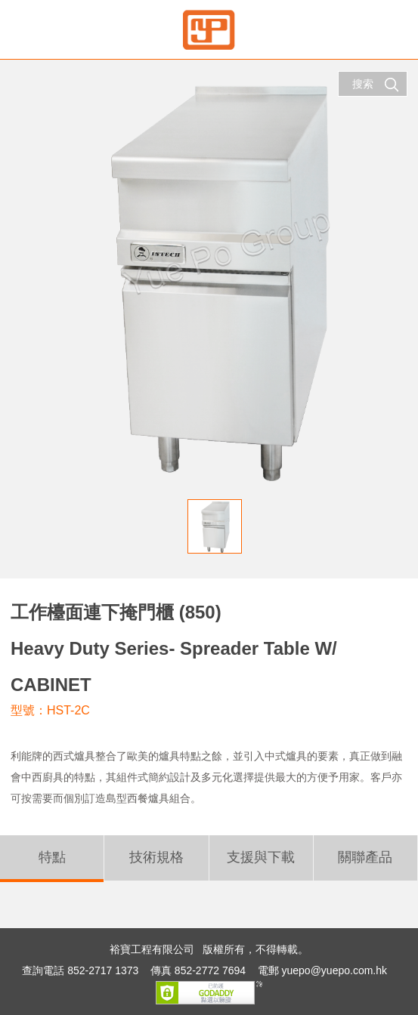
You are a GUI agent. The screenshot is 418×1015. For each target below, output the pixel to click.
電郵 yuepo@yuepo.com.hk (322, 970)
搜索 (375, 84)
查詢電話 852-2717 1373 (80, 970)
